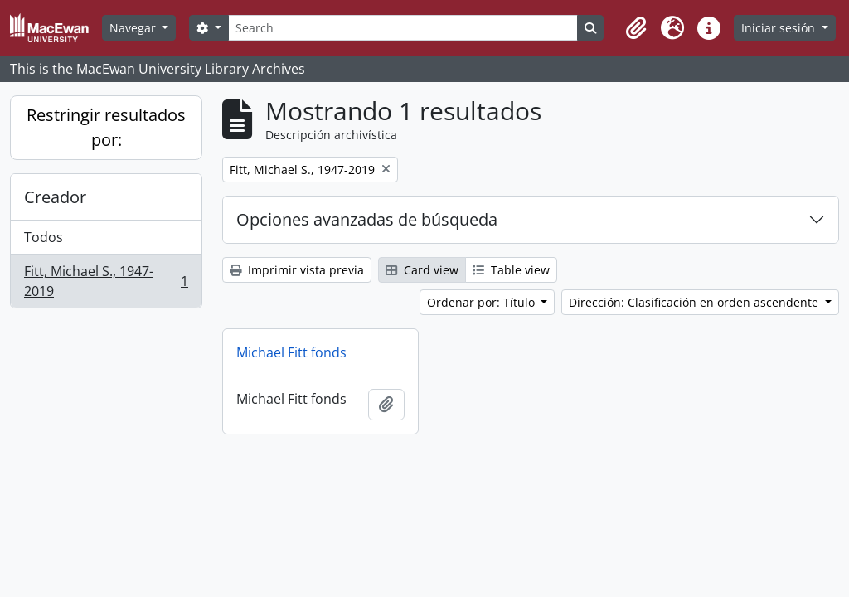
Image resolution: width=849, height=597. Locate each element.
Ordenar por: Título (482, 302)
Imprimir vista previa (297, 270)
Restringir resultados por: (106, 127)
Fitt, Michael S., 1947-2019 (105, 281)
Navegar (134, 28)
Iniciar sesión (779, 28)
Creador (55, 197)
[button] (636, 28)
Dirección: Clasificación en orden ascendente (695, 302)
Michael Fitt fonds (291, 352)
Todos (43, 237)
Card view (422, 270)
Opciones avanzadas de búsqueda (366, 219)
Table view (511, 270)
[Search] (403, 28)
